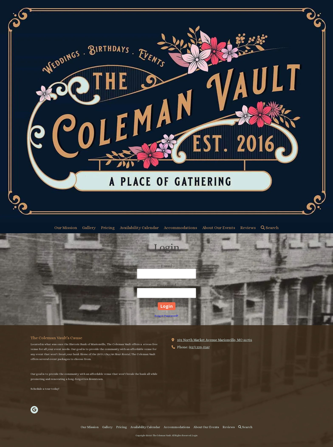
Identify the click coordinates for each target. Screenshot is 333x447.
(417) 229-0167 (199, 347)
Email (166, 266)
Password (166, 285)
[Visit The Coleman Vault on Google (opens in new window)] (34, 409)
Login (195, 435)
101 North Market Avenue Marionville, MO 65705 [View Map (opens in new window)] (214, 340)
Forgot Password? (166, 315)
